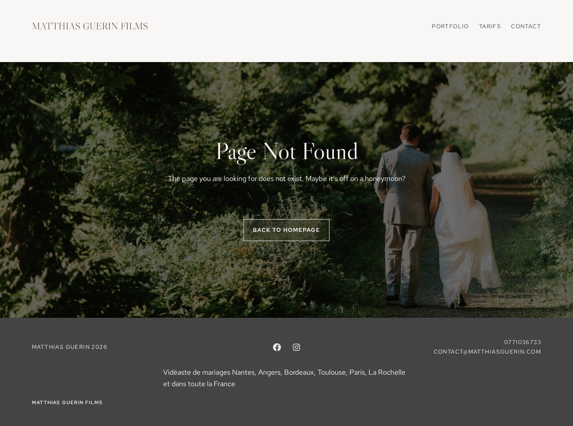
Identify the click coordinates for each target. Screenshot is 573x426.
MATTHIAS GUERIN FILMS (90, 26)
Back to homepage (286, 229)
